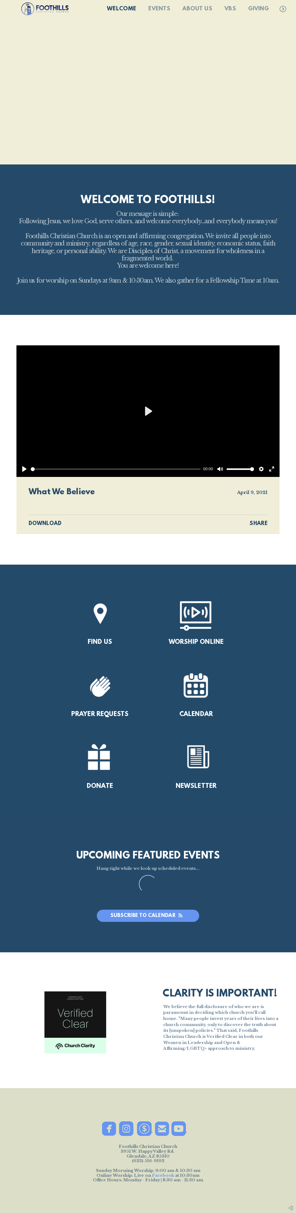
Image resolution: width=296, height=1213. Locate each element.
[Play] (24, 469)
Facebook (163, 1175)
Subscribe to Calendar (148, 916)
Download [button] (45, 524)
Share (258, 524)
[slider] (116, 469)
